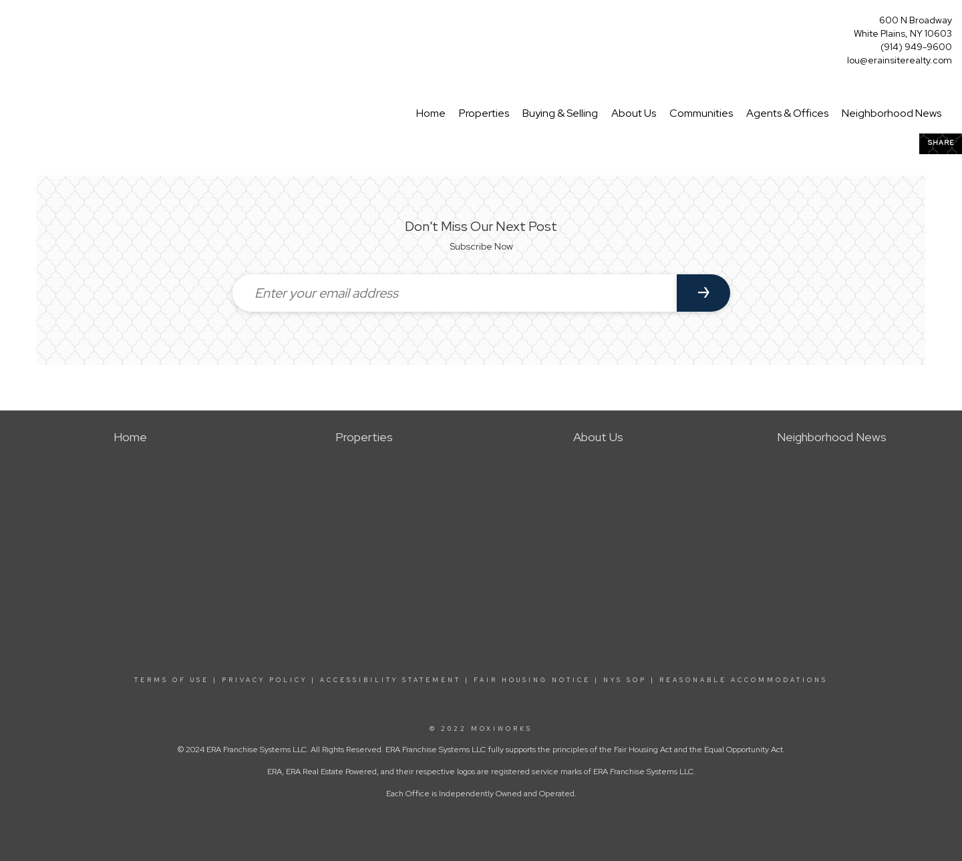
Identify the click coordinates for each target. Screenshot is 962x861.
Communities (701, 113)
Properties (484, 113)
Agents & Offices (787, 113)
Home (431, 113)
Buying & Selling (560, 113)
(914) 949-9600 (916, 47)
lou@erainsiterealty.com (899, 60)
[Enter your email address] (454, 293)
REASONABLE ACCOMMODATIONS (741, 680)
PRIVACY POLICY (264, 680)
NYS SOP (625, 680)
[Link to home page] (13, 24)
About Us (633, 113)
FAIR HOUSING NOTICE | (536, 680)
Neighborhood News (891, 113)
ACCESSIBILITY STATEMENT (390, 680)
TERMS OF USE (171, 680)
